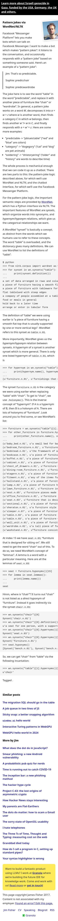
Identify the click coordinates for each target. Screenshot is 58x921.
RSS (52, 908)
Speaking (29, 908)
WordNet (46, 202)
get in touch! (35, 884)
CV (19, 908)
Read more (16, 884)
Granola (37, 871)
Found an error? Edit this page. (34, 901)
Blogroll (42, 908)
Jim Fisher (9, 908)
